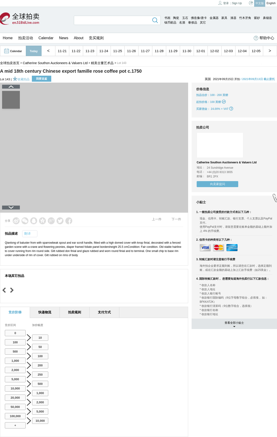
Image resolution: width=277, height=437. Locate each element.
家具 (224, 18)
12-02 (214, 51)
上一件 (157, 219)
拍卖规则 (74, 312)
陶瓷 (176, 18)
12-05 (256, 51)
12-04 (242, 51)
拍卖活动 (25, 38)
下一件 (176, 219)
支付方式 (104, 312)
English (271, 3)
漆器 (233, 18)
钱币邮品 (170, 22)
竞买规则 (96, 38)
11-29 (173, 51)
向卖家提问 (217, 184)
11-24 (103, 51)
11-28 (159, 51)
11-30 (186, 51)
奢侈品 (192, 22)
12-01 (200, 51)
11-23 (89, 51)
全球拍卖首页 (9, 63)
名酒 (182, 22)
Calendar (46, 38)
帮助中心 (264, 38)
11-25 (117, 51)
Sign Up (237, 3)
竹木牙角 (245, 18)
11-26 (131, 51)
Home (8, 38)
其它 (203, 22)
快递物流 (44, 312)
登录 (223, 3)
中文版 (260, 3)
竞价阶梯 (15, 312)
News (63, 38)
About (79, 38)
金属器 (214, 18)
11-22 (76, 51)
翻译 (27, 233)
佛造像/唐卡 (199, 18)
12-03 (228, 51)
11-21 (62, 51)
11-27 (145, 51)
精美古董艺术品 (102, 63)
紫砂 (257, 18)
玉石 (185, 18)
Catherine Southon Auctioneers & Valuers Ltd (55, 63)
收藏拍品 (21, 79)
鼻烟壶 (267, 18)
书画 (167, 18)
